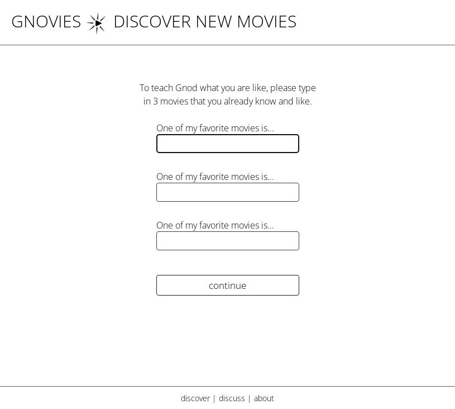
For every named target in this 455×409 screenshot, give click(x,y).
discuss (232, 398)
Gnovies (46, 20)
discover (195, 398)
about (264, 398)
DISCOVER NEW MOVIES (190, 20)
